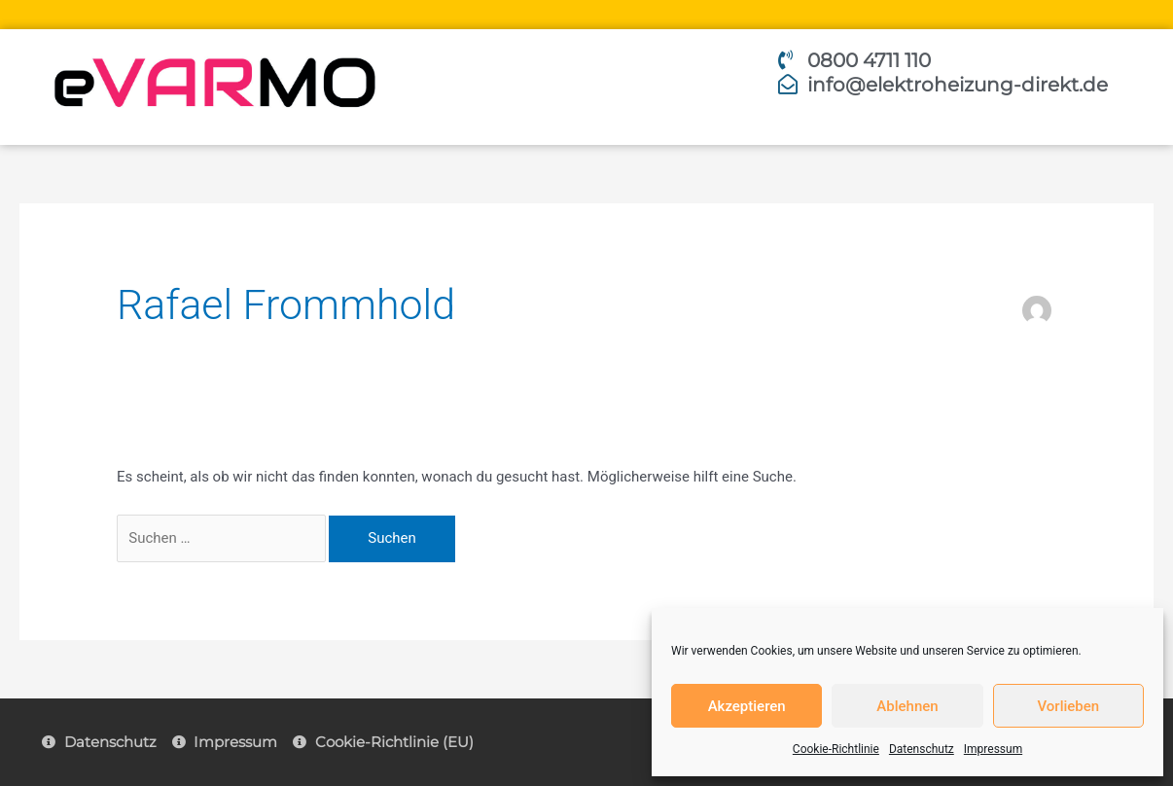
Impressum (993, 749)
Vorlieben (1068, 706)
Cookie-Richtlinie (836, 749)
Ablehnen (907, 706)
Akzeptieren (747, 706)
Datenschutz (921, 749)
